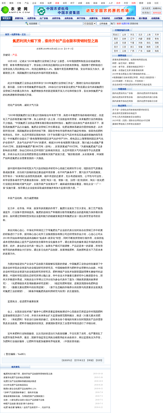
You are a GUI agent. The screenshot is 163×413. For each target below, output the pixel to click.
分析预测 (118, 18)
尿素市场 (19, 18)
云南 (124, 51)
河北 (132, 34)
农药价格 (69, 18)
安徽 (140, 47)
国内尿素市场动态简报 (122, 101)
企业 (34, 3)
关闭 (99, 360)
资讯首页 (7, 18)
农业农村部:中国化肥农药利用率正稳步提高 (132, 84)
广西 (132, 51)
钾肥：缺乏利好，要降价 (123, 63)
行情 (19, 3)
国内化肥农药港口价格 (147, 97)
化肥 (50, 3)
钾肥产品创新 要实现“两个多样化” (19, 403)
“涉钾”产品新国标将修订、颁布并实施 (21, 392)
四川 (116, 47)
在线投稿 (155, 18)
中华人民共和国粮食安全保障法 (126, 117)
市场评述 (106, 18)
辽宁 (132, 39)
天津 (157, 34)
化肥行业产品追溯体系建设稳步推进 (20, 381)
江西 (157, 47)
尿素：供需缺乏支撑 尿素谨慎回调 (127, 70)
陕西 (149, 47)
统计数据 (143, 18)
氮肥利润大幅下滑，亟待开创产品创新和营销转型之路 (28, 374)
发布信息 (157, 13)
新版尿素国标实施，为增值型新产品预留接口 (24, 396)
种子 (72, 3)
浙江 (132, 47)
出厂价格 (44, 18)
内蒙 (140, 39)
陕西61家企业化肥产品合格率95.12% (20, 389)
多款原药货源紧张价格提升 (124, 113)
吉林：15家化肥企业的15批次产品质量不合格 (24, 400)
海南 (157, 51)
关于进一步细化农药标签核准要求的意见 (130, 110)
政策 (103, 3)
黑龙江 (116, 34)
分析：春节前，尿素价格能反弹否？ (128, 67)
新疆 (149, 39)
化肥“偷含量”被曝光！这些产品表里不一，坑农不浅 (27, 407)
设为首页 (146, 8)
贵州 (116, 51)
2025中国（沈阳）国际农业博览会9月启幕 (131, 120)
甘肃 (124, 43)
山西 (116, 43)
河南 (140, 43)
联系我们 (146, 13)
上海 (149, 34)
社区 (157, 3)
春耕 (119, 23)
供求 (118, 3)
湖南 (157, 43)
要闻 (11, 3)
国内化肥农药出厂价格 (122, 93)
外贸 (126, 3)
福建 (149, 51)
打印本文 (80, 360)
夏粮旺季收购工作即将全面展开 (126, 124)
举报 (90, 360)
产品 (27, 3)
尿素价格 (134, 23)
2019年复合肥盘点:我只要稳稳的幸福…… (131, 74)
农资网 (40, 49)
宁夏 (132, 43)
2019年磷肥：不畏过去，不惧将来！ (128, 81)
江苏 (124, 47)
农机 (88, 3)
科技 (42, 3)
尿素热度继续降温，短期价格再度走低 (129, 59)
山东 (124, 34)
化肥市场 (31, 18)
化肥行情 (125, 23)
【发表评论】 (67, 360)
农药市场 (56, 18)
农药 (65, 3)
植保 (95, 3)
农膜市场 (93, 18)
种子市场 (81, 18)
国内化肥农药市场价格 (147, 93)
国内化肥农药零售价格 (122, 97)
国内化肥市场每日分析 (147, 101)
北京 (140, 34)
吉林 (124, 39)
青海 (157, 39)
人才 (111, 3)
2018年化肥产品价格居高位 (16, 385)
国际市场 (130, 18)
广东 (140, 51)
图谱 (141, 3)
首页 (4, 3)
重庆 (116, 39)
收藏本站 (157, 8)
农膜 (80, 3)
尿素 (57, 3)
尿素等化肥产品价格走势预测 (17, 377)
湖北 (149, 43)
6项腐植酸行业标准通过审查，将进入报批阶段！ (134, 77)
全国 (149, 3)
